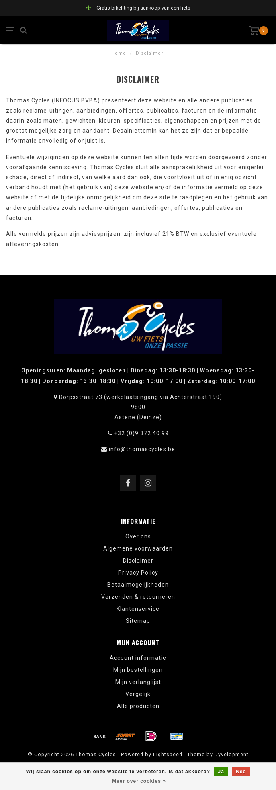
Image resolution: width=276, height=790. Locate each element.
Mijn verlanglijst (138, 682)
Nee (241, 771)
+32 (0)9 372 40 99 (141, 433)
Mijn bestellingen (138, 670)
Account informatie (138, 658)
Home (118, 53)
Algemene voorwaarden (138, 548)
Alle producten (138, 706)
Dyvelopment (232, 754)
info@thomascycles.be (142, 449)
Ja (221, 771)
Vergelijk (138, 694)
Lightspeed (167, 754)
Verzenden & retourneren (138, 597)
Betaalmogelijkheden (138, 584)
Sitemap (138, 621)
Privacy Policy (138, 572)
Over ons (138, 536)
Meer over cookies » (139, 781)
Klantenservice (138, 609)
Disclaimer (138, 560)
